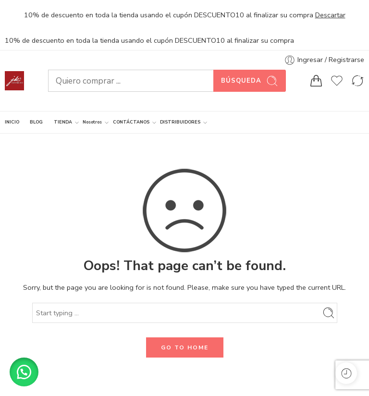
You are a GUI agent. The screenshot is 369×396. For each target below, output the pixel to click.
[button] (24, 372)
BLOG (36, 122)
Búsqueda (249, 81)
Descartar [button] (330, 15)
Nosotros (92, 122)
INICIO (12, 122)
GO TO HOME (185, 347)
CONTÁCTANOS (131, 122)
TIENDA (63, 122)
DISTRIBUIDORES (180, 122)
